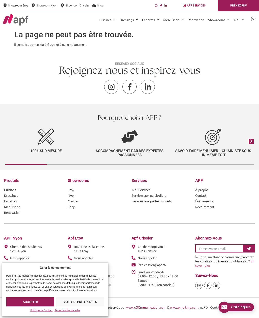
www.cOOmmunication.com (146, 307)
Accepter (30, 302)
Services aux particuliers (149, 195)
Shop (71, 207)
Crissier (73, 201)
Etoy (71, 190)
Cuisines (107, 19)
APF (239, 19)
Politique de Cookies (41, 310)
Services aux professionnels (151, 201)
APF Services (141, 190)
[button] (251, 141)
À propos (201, 190)
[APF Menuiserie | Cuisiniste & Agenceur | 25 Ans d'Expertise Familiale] (15, 20)
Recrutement (204, 207)
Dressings (129, 19)
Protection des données (67, 310)
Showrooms (218, 19)
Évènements (204, 201)
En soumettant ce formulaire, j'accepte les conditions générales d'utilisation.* (224, 261)
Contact (200, 195)
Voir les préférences (80, 302)
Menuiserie (173, 19)
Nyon (71, 195)
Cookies (216, 307)
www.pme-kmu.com (184, 307)
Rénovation (196, 20)
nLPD (204, 307)
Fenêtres (150, 19)
